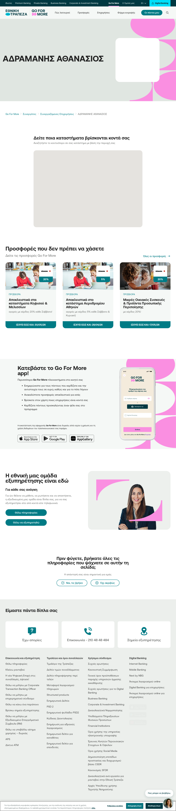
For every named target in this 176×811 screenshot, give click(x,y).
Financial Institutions (99, 725)
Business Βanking (97, 698)
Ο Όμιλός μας (128, 3)
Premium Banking (23, 3)
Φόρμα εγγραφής (126, 12)
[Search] (167, 12)
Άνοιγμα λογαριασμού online (144, 681)
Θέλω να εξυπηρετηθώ (26, 522)
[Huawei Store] (139, 722)
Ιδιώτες (9, 3)
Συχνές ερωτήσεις (98, 663)
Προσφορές (84, 12)
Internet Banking (138, 663)
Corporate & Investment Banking (83, 3)
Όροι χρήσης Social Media (102, 751)
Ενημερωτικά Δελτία (58, 700)
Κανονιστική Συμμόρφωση (102, 669)
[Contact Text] (88, 634)
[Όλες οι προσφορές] (156, 256)
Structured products (58, 694)
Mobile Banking (137, 669)
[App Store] (30, 436)
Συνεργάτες (29, 114)
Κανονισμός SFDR (98, 770)
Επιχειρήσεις (103, 12)
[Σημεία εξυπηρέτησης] (144, 634)
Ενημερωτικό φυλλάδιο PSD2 (63, 712)
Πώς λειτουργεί (62, 12)
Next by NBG (136, 675)
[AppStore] (139, 707)
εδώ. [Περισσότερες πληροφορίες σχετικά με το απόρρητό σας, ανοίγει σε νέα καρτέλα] (93, 808)
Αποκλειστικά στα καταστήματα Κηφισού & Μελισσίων (28, 303)
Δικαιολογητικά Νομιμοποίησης (105, 710)
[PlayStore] (139, 715)
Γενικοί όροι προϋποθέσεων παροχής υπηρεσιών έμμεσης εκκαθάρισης (104, 679)
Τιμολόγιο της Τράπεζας (60, 663)
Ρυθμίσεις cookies (115, 806)
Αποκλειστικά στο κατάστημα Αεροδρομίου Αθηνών (85, 303)
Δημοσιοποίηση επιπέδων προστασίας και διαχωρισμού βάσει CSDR (104, 760)
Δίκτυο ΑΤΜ (12, 745)
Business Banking (58, 3)
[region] (88, 806)
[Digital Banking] (159, 3)
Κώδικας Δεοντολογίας (59, 718)
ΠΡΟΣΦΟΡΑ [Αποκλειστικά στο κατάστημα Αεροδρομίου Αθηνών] (72, 294)
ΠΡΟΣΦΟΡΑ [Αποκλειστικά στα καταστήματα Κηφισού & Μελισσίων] (15, 294)
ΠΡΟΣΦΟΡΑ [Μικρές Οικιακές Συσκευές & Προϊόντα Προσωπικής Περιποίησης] (129, 294)
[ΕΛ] (143, 3)
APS (8, 739)
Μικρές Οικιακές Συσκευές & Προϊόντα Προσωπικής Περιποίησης (144, 303)
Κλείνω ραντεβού (15, 669)
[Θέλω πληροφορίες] (26, 512)
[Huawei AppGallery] (83, 436)
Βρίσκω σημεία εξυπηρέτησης (22, 710)
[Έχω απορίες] (32, 634)
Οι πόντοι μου (152, 12)
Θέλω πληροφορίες (16, 663)
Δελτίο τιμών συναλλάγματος (63, 669)
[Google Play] (55, 436)
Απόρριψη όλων (134, 806)
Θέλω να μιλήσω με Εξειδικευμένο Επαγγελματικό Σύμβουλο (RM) (22, 720)
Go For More (113, 3)
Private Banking (40, 3)
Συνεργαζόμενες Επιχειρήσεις (57, 114)
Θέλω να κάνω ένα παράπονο (22, 704)
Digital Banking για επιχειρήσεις (146, 687)
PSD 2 (50, 706)
